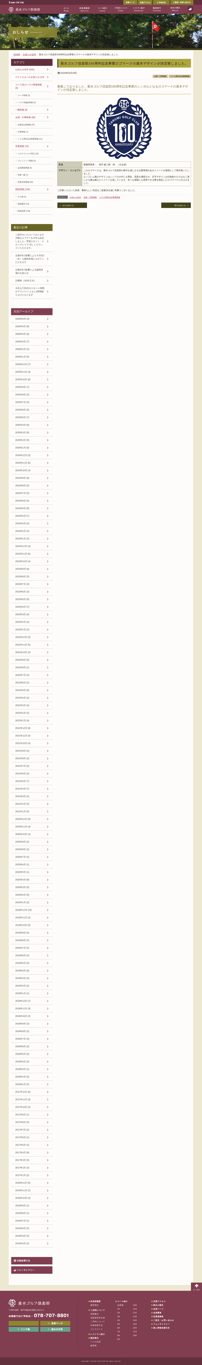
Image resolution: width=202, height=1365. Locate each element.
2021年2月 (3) (22, 804)
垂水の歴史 (158, 1305)
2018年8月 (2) (22, 1031)
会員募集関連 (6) (25, 168)
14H (135, 1320)
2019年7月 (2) (22, 948)
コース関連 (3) (24, 95)
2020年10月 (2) (22, 834)
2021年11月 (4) (22, 735)
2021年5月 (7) (22, 781)
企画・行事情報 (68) (25, 117)
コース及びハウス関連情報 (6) (28, 86)
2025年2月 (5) (22, 440)
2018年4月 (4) (22, 1061)
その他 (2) (22, 197)
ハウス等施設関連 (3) (27, 102)
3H (118, 1316)
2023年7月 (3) (22, 584)
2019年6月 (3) (22, 955)
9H (118, 1339)
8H (118, 1335)
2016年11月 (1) (22, 1190)
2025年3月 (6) (22, 432)
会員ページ (130, 2)
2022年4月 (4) (22, 697)
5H (118, 1324)
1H (118, 1309)
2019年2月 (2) (22, 985)
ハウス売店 (95, 1342)
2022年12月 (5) (22, 637)
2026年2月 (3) (22, 349)
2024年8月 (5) (22, 485)
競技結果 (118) (24, 211)
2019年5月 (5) (22, 963)
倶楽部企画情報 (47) (26, 125)
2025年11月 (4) (22, 372)
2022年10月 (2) (22, 652)
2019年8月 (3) (22, 940)
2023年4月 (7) (22, 607)
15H (135, 1324)
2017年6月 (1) (22, 1137)
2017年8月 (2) (22, 1122)
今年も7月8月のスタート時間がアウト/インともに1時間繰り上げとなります (29, 291)
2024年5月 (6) (22, 508)
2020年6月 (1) (22, 864)
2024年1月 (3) (22, 538)
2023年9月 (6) (22, 569)
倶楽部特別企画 (97, 1318)
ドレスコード (96, 1329)
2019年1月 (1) (22, 993)
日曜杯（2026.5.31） (25, 280)
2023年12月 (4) (22, 546)
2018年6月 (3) (22, 1046)
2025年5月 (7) (22, 417)
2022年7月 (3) (22, 675)
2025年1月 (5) (22, 447)
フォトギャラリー (25, 1270)
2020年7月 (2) (22, 857)
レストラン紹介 (97, 1334)
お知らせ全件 (75, 197)
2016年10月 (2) (22, 1198)
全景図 (120, 1305)
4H (118, 1320)
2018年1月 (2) (22, 1084)
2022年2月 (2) (22, 713)
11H (135, 1309)
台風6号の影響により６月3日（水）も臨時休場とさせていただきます (29, 258)
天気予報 (190, 9)
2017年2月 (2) (22, 1167)
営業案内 (94, 1314)
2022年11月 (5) (22, 644)
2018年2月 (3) (22, 1076)
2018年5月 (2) (22, 1054)
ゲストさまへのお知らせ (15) (29, 77)
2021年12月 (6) (22, 728)
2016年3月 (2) (22, 1243)
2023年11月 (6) (22, 553)
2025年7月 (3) (22, 402)
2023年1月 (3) (22, 629)
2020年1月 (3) (22, 902)
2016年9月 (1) (22, 1205)
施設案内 (94, 1338)
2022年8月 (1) (22, 667)
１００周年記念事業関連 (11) (30, 139)
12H (135, 1313)
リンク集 (24, 1329)
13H (135, 1316)
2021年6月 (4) (22, 773)
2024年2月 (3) (22, 531)
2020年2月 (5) (22, 895)
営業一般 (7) (23, 175)
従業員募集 (158, 1316)
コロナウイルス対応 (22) (28, 154)
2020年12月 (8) (22, 819)
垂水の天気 (55, 1329)
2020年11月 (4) (22, 826)
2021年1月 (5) (22, 811)
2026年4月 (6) (22, 334)
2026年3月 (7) (22, 341)
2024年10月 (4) (22, 470)
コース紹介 (122, 1301)
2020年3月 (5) (22, 887)
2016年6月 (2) (22, 1228)
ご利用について (97, 1310)
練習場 (93, 1345)
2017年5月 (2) (22, 1145)
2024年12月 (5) (22, 455)
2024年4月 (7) (22, 516)
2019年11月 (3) (22, 917)
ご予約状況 (161, 2)
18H (135, 1335)
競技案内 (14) (23, 204)
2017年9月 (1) (22, 1114)
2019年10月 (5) (22, 925)
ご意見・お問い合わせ (181, 2)
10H (135, 1305)
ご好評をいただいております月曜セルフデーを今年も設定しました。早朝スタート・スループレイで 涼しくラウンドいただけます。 (29, 241)
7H (118, 1332)
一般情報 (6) (21, 109)
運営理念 (94, 1305)
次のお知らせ (68, 205)
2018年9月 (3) (22, 1023)
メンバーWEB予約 (24, 1323)
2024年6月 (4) (22, 500)
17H (135, 1332)
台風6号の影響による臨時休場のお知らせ (29, 271)
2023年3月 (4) (22, 614)
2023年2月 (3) (22, 622)
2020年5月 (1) (22, 872)
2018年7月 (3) (22, 1039)
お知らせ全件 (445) (24, 69)
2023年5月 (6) (22, 599)
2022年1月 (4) (22, 720)
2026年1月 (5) (22, 356)
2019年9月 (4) (22, 932)
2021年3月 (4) (22, 796)
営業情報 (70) (22, 146)
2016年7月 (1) (22, 1220)
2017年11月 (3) (22, 1099)
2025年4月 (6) (22, 425)
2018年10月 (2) (22, 1016)
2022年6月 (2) (22, 682)
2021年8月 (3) (22, 758)
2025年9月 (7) (22, 387)
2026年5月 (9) (22, 326)
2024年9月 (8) (22, 478)
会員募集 (157, 1313)
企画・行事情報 (160, 76)
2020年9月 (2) (22, 841)
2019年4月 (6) (22, 970)
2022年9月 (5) (22, 660)
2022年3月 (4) (22, 705)
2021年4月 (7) (22, 788)
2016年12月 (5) (22, 1183)
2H (118, 1313)
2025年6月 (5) (22, 409)
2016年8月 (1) (22, 1213)
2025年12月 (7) (22, 364)
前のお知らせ (180, 205)
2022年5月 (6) (22, 690)
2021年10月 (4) (22, 743)
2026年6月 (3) (22, 319)
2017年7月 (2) (22, 1129)
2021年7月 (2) (22, 766)
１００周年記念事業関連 (179, 76)
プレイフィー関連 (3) (27, 161)
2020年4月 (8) (22, 879)
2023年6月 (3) (22, 591)
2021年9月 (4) (22, 751)
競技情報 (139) (22, 189)
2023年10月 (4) (22, 561)
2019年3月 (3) (22, 978)
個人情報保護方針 (161, 1328)
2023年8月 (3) (22, 576)
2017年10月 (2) (22, 1107)
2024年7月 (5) (22, 493)
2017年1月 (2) (22, 1175)
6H (118, 1328)
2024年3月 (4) (22, 523)
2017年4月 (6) (22, 1152)
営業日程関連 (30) (25, 182)
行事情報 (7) (23, 132)
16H (135, 1328)
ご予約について (97, 1321)
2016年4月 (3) (22, 1236)
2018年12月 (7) (22, 1001)
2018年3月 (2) (22, 1069)
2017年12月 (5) (22, 1092)
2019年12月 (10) (23, 910)
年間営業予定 (23, 1260)
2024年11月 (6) (22, 463)
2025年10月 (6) (22, 379)
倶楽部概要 (95, 1301)
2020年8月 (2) (22, 849)
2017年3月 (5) (22, 1160)
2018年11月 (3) (22, 1008)
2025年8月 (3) (22, 394)
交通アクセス (145, 2)
